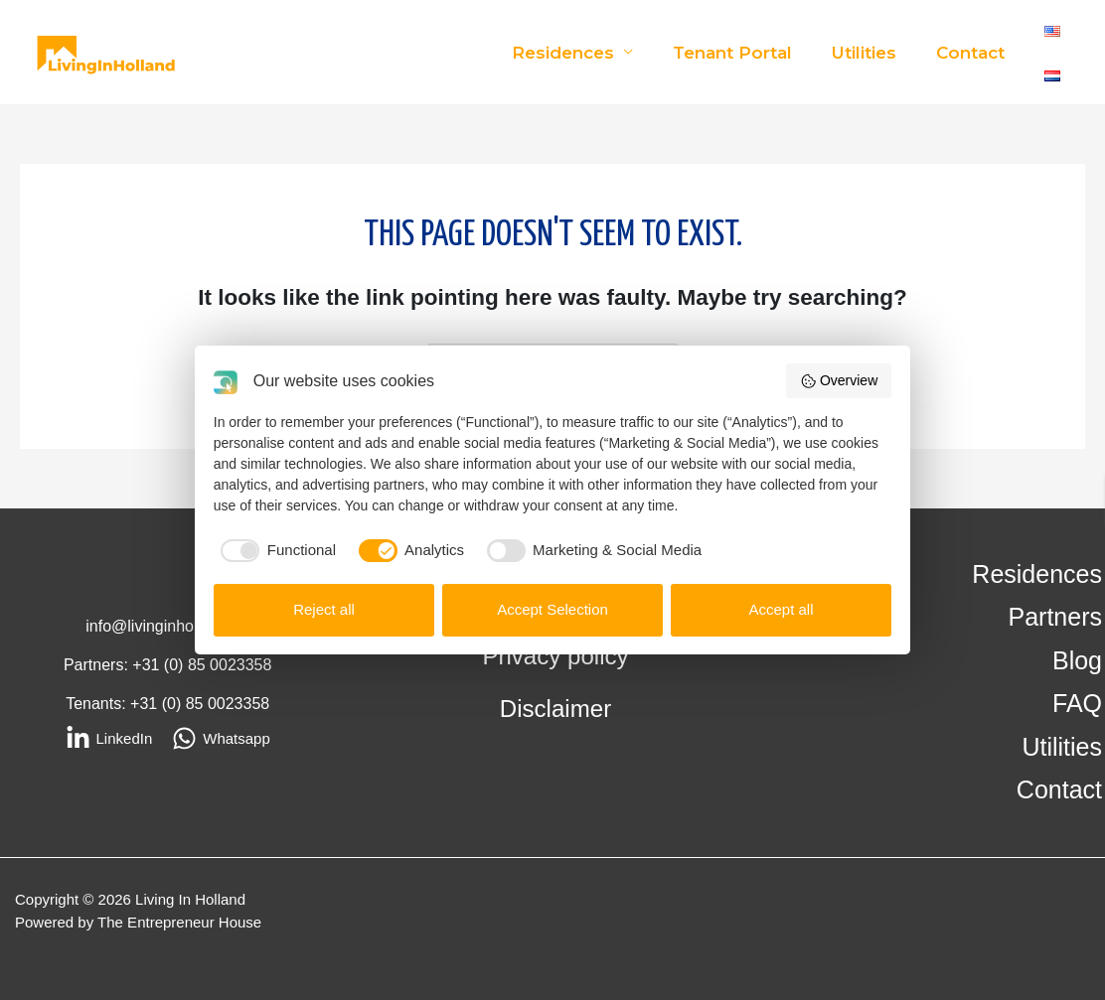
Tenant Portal (747, 53)
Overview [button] (838, 381)
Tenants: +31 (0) (126, 703)
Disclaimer (556, 708)
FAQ (1077, 704)
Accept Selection (552, 609)
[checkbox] (275, 550)
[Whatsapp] (221, 738)
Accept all (780, 609)
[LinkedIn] (109, 738)
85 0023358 (230, 664)
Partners (1055, 618)
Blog (1077, 660)
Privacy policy (556, 656)
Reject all (324, 609)
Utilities (873, 53)
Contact (973, 53)
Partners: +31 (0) (126, 664)
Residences (584, 53)
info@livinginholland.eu (167, 626)
